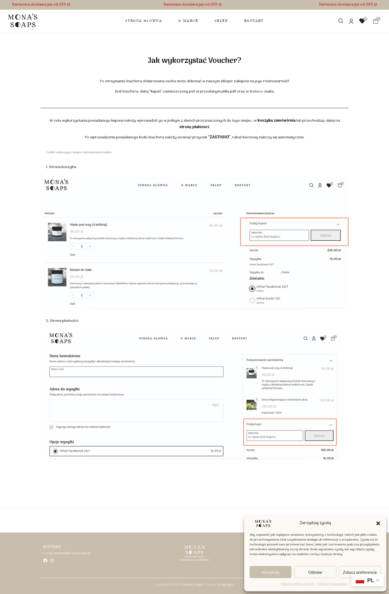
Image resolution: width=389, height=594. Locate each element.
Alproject (227, 585)
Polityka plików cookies (297, 584)
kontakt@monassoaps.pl (72, 553)
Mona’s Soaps (192, 585)
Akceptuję (270, 572)
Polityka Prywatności (332, 584)
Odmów (315, 572)
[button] (378, 523)
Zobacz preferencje (360, 572)
